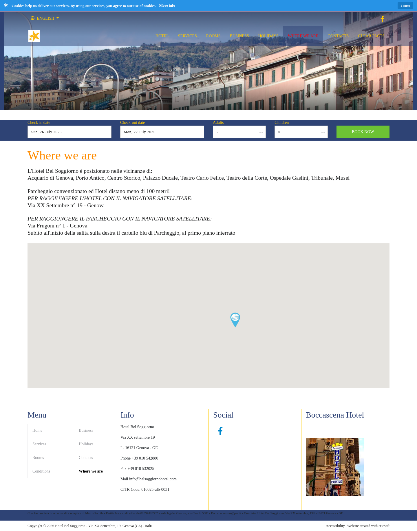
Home (37, 430)
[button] (235, 320)
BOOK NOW (363, 132)
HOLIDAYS (268, 36)
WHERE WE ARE (303, 36)
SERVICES (187, 36)
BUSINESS (239, 36)
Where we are (91, 471)
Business (86, 430)
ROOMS (213, 36)
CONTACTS (338, 36)
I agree (405, 5)
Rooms (38, 457)
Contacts (86, 457)
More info (167, 5)
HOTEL (162, 36)
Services (39, 444)
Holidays (86, 444)
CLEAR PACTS (371, 36)
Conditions (41, 471)
